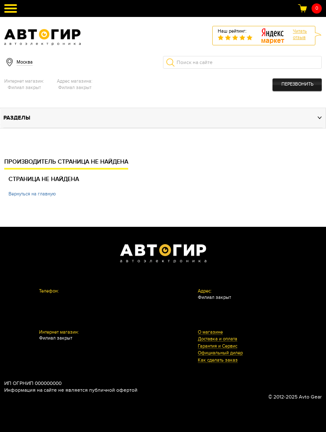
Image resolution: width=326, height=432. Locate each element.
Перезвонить (297, 84)
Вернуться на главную (32, 194)
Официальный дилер (220, 353)
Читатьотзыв (300, 34)
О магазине (210, 332)
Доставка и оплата (217, 339)
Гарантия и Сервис (217, 346)
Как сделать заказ (218, 360)
